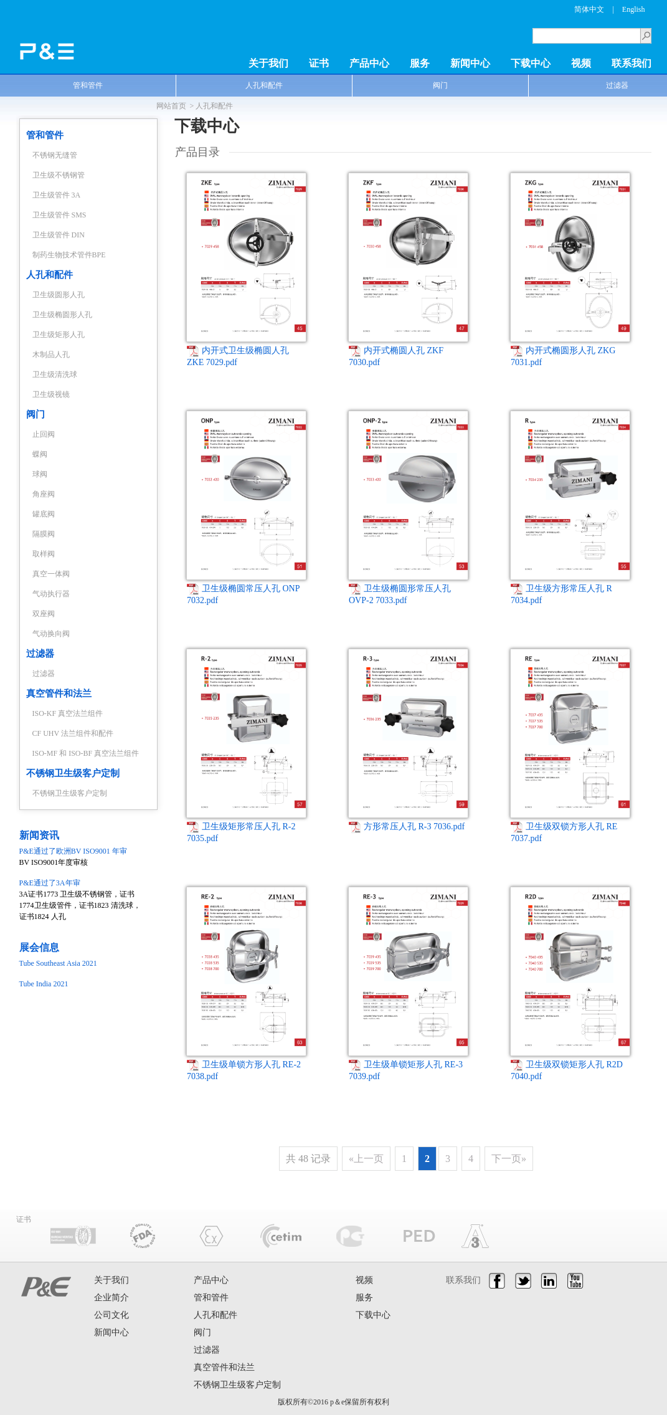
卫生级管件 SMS (59, 215)
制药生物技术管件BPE (69, 254)
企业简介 (111, 1297)
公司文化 (111, 1315)
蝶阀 (39, 454)
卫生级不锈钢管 (58, 175)
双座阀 (43, 613)
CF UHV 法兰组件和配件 (72, 733)
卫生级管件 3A (56, 195)
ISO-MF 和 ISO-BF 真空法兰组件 (86, 753)
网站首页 (171, 106)
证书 (319, 63)
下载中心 (531, 63)
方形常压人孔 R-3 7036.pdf (407, 826)
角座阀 (43, 494)
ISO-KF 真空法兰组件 (67, 713)
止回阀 (43, 434)
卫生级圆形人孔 (58, 294)
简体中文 (589, 9)
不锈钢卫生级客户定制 (73, 773)
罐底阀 (43, 514)
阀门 (440, 85)
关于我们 (268, 63)
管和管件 (88, 85)
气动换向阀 (51, 633)
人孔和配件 (264, 85)
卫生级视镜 (51, 394)
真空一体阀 (51, 573)
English (633, 9)
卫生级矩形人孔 (58, 334)
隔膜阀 (43, 534)
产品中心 (369, 63)
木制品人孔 (51, 354)
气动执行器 (51, 593)
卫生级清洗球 (54, 374)
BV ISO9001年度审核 (81, 856)
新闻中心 (470, 63)
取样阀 (43, 554)
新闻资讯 (39, 835)
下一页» (508, 1158)
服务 (420, 63)
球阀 (39, 474)
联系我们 (631, 63)
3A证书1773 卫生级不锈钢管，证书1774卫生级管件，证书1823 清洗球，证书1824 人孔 (81, 899)
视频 (581, 63)
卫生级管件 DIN (58, 235)
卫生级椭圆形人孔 (62, 314)
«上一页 (366, 1158)
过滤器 (40, 654)
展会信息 (39, 947)
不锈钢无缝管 (54, 155)
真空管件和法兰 (59, 693)
